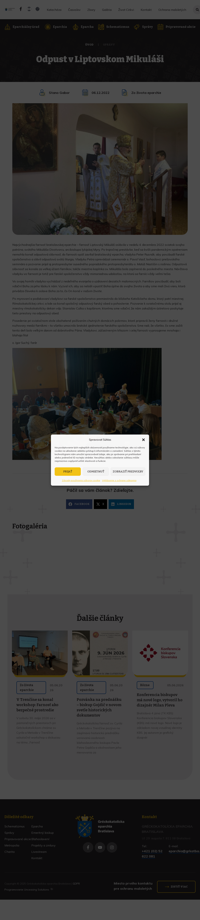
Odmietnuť (95, 471)
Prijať (67, 471)
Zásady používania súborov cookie (81, 480)
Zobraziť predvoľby (128, 471)
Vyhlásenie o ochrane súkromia (119, 480)
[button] (143, 440)
